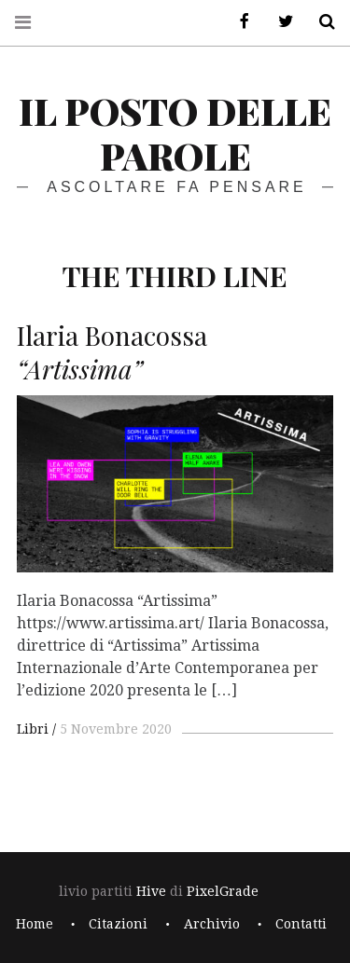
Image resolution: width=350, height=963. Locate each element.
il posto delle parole (175, 133)
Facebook (238, 22)
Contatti (301, 923)
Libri (33, 729)
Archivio (212, 923)
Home (34, 923)
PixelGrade (223, 891)
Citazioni (118, 923)
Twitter (279, 22)
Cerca (320, 22)
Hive (151, 891)
